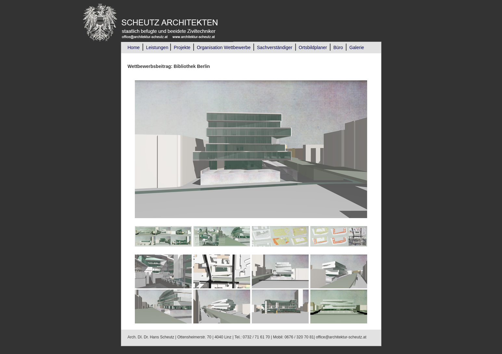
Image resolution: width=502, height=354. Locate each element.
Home (134, 47)
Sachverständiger (274, 47)
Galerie (356, 47)
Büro (338, 47)
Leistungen (157, 47)
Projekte (182, 47)
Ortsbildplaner (313, 47)
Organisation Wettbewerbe (224, 47)
